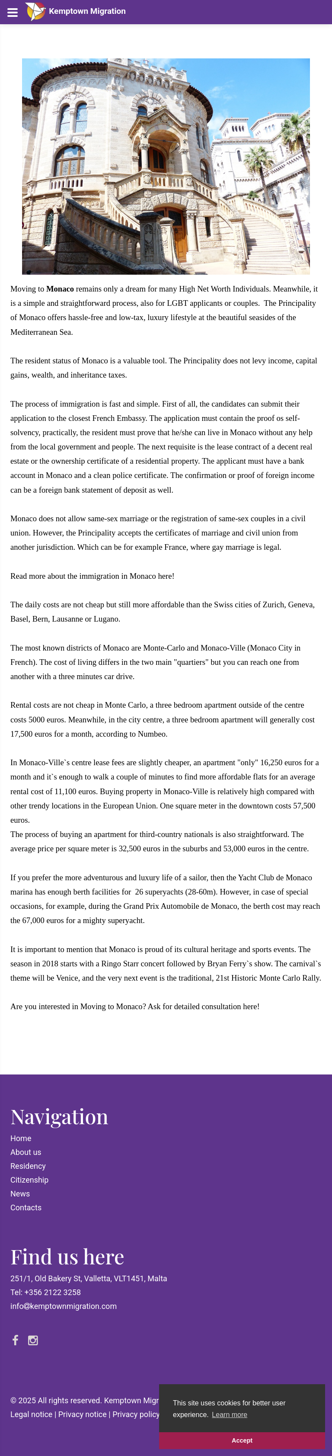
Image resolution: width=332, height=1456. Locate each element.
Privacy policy (136, 1414)
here (165, 575)
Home (20, 1138)
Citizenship (29, 1179)
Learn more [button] (229, 1414)
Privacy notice (82, 1414)
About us (26, 1152)
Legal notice (31, 1414)
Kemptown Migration (75, 11)
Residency (28, 1166)
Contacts (26, 1207)
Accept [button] (242, 1440)
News (20, 1193)
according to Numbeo (131, 733)
